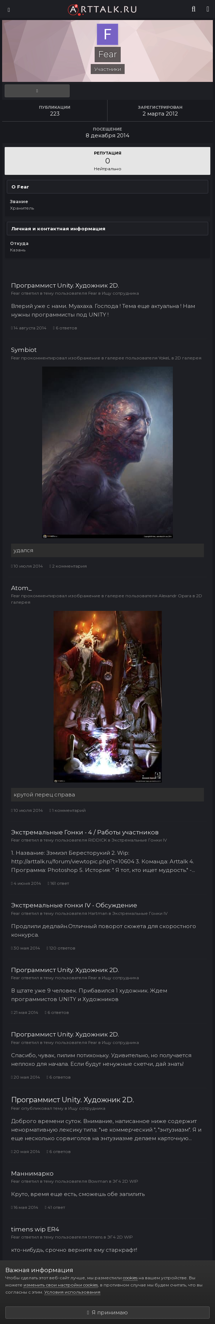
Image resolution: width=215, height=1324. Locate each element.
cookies (130, 1277)
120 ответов (60, 948)
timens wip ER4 (35, 1229)
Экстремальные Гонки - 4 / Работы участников (85, 832)
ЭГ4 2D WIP (125, 1181)
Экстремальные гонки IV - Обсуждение (74, 905)
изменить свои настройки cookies (61, 1285)
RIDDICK (97, 840)
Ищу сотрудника (120, 293)
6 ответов (65, 327)
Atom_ (21, 588)
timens (95, 1237)
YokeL (164, 358)
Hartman (98, 913)
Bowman (98, 1181)
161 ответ (58, 883)
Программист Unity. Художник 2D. (65, 285)
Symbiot (24, 349)
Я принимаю (107, 1312)
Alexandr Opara (175, 595)
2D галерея (188, 358)
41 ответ (55, 1207)
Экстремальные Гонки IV (139, 840)
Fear (15, 293)
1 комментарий (67, 810)
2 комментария (67, 566)
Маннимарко (32, 1173)
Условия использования (72, 1292)
